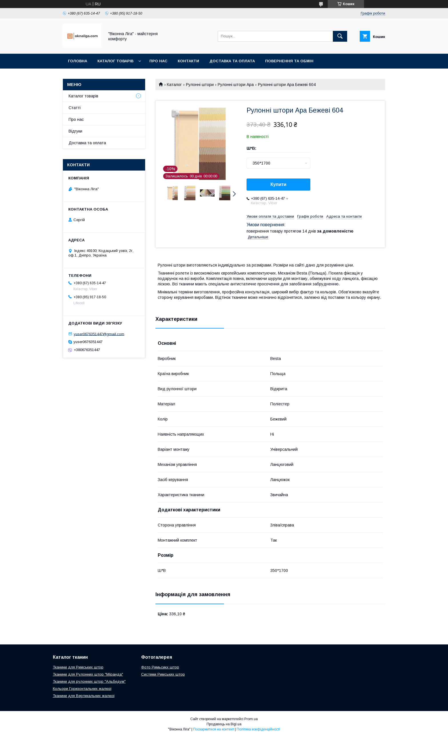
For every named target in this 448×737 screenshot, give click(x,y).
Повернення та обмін (289, 61)
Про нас (158, 61)
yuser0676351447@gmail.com (99, 334)
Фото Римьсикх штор (160, 667)
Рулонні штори (200, 84)
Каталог (174, 84)
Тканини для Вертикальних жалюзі (84, 696)
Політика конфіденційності (258, 729)
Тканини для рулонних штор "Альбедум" (89, 681)
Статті (75, 107)
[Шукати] (340, 36)
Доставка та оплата (232, 61)
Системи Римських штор (163, 674)
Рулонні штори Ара (236, 84)
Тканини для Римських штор (78, 667)
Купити (279, 184)
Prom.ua (251, 719)
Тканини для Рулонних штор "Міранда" (88, 674)
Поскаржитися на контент (213, 729)
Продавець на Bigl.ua (224, 724)
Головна (77, 61)
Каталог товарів (115, 61)
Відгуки (75, 131)
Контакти (188, 61)
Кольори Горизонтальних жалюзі (82, 688)
